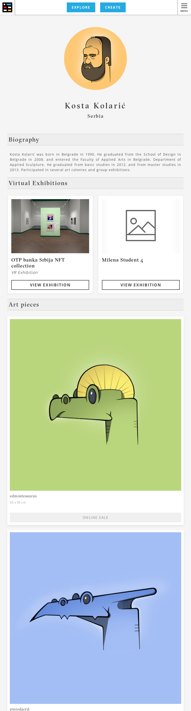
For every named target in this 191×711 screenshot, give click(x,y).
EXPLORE (81, 7)
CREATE (113, 7)
